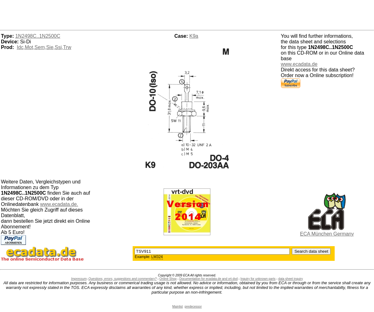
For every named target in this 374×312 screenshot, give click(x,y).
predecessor (193, 306)
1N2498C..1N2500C (37, 36)
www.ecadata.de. (59, 204)
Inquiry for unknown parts (257, 278)
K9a (193, 36)
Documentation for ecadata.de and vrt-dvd (209, 278)
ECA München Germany (327, 233)
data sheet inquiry (290, 278)
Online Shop (168, 278)
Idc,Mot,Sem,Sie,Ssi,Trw (44, 47)
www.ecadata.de (299, 64)
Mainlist (177, 306)
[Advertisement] (187, 14)
